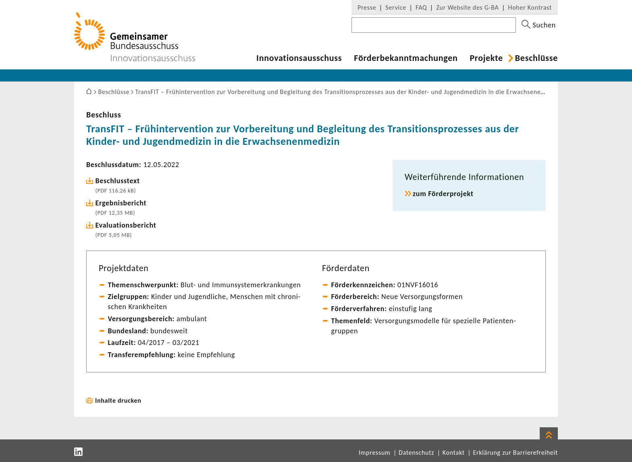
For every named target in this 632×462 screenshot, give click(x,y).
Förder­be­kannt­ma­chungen (405, 58)
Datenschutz (416, 452)
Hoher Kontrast (530, 7)
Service (395, 7)
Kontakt (454, 452)
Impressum (375, 452)
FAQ (421, 7)
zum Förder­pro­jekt (443, 193)
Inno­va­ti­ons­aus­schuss (299, 58)
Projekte (486, 58)
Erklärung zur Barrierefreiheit (515, 452)
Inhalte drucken (118, 400)
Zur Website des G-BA (468, 7)
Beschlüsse (536, 58)
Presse (367, 7)
